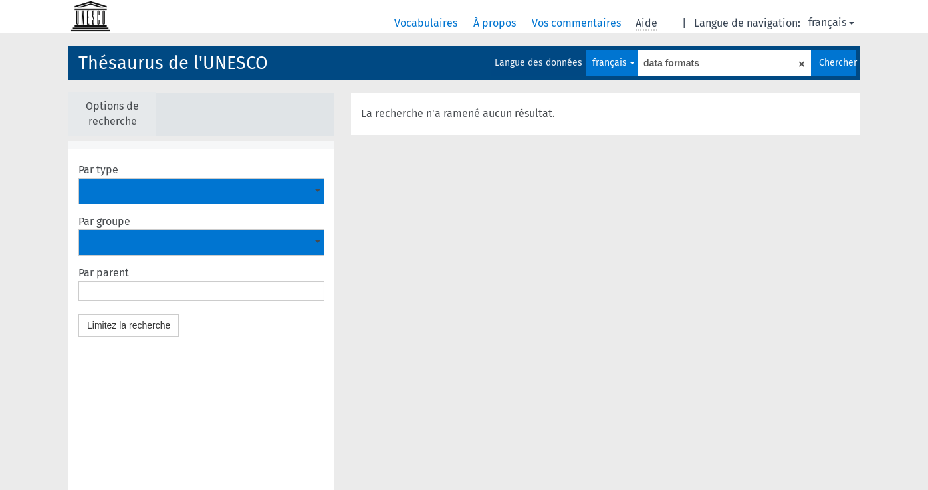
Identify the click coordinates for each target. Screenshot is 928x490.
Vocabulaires (427, 23)
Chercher (837, 62)
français (831, 22)
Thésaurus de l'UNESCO (173, 63)
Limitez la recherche (128, 325)
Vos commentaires (578, 23)
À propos (496, 23)
